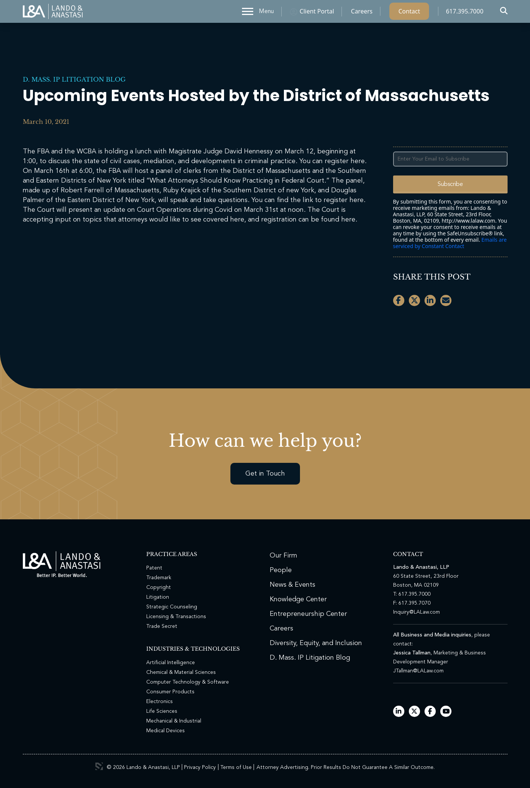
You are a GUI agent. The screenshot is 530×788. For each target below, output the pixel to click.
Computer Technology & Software (187, 682)
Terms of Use (236, 767)
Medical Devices (165, 730)
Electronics (159, 701)
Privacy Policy (200, 767)
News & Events (292, 584)
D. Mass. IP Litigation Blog (74, 79)
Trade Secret (161, 626)
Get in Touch (265, 473)
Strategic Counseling (171, 607)
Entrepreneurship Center (308, 614)
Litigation (157, 597)
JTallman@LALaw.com (418, 671)
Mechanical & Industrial (173, 721)
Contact (409, 13)
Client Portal (317, 13)
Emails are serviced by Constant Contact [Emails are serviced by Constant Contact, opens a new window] (450, 243)
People (281, 570)
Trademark (158, 577)
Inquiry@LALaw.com (416, 612)
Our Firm (283, 555)
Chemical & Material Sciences (181, 672)
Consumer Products (170, 691)
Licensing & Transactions (176, 616)
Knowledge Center (298, 599)
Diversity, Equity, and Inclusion (316, 643)
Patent (154, 568)
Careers (362, 13)
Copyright (158, 587)
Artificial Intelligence (170, 662)
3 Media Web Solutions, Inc (99, 766)
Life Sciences (161, 711)
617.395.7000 (464, 13)
